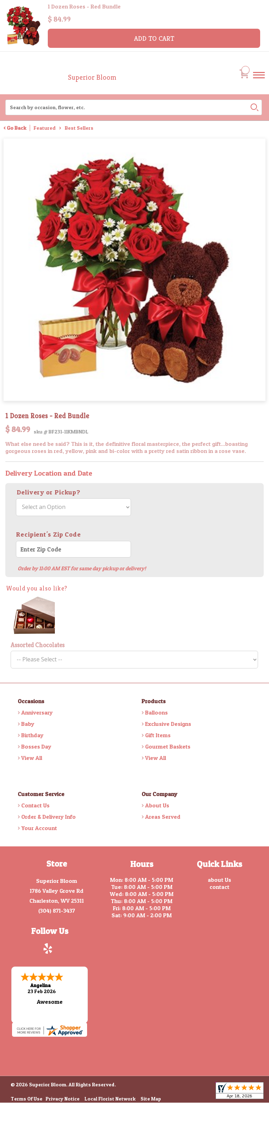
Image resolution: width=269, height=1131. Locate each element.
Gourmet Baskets (167, 746)
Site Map (151, 1098)
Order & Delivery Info (48, 816)
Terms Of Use (26, 1098)
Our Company (159, 793)
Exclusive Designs (168, 723)
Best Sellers (79, 128)
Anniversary (37, 712)
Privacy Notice (63, 1098)
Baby (27, 723)
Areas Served (163, 816)
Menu (259, 81)
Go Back (16, 128)
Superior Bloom (92, 77)
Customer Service (41, 793)
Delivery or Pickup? (48, 492)
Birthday (32, 735)
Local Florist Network (110, 1098)
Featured (45, 128)
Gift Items (158, 735)
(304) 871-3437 (56, 910)
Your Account (39, 828)
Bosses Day (36, 746)
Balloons (156, 712)
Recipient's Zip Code (48, 534)
